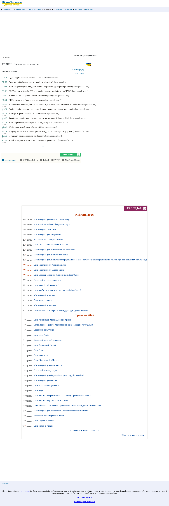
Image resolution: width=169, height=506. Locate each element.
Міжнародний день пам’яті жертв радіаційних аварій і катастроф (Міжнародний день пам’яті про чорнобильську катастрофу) (90, 260)
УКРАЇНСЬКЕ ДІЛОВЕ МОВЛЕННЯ (27, 9)
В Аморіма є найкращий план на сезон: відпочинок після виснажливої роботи (44, 104)
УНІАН (56, 160)
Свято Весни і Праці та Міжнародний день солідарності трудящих (63, 325)
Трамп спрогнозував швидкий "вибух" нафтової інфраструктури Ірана (40, 86)
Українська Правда (72, 160)
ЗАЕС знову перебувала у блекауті (24, 127)
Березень (77, 430)
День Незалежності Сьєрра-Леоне (49, 270)
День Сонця (39, 350)
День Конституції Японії (45, 345)
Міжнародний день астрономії (47, 234)
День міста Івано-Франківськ (47, 385)
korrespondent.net (11, 160)
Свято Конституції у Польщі (46, 360)
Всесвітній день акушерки (45, 370)
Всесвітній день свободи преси (48, 340)
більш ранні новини (48, 147)
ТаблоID (46, 160)
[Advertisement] (79, 33)
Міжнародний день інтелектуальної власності (54, 250)
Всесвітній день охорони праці (47, 280)
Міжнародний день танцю (45, 295)
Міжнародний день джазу (45, 305)
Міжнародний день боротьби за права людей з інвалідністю (60, 375)
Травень (93, 430)
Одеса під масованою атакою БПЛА (25, 78)
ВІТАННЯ (67, 9)
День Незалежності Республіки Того (50, 265)
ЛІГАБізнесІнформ (30, 160)
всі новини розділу (78, 70)
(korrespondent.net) (50, 78)
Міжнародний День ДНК (45, 229)
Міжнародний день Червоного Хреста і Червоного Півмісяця (61, 411)
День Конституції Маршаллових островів (52, 320)
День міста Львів (41, 335)
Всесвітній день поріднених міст (48, 239)
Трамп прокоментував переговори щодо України (30, 122)
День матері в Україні (43, 426)
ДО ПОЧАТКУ (7, 9)
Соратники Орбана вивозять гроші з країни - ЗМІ (31, 82)
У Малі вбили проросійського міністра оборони (30, 95)
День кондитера (41, 355)
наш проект (25, 491)
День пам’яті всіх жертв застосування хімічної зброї (57, 290)
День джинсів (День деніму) (46, 285)
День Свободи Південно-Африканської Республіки (56, 275)
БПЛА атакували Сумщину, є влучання (26, 100)
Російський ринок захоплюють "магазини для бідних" (33, 140)
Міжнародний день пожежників (48, 365)
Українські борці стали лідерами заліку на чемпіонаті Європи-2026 (39, 118)
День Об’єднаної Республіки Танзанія (51, 244)
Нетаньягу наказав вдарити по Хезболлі (27, 136)
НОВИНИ (46, 9)
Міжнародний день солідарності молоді (51, 219)
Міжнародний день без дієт (46, 380)
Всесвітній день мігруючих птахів (49, 416)
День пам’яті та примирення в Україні (51, 400)
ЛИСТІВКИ (78, 9)
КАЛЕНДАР (57, 9)
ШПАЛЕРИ (89, 9)
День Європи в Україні (44, 421)
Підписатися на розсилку (134, 435)
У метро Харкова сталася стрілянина (25, 113)
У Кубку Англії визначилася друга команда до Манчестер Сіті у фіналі (40, 131)
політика (5, 484)
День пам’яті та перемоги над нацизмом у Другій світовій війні (62, 395)
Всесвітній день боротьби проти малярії (52, 224)
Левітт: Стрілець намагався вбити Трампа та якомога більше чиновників (41, 109)
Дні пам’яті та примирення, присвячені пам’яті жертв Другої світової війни (68, 405)
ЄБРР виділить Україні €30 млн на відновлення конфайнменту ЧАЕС (40, 91)
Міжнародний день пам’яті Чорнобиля (51, 255)
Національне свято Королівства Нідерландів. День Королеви (61, 310)
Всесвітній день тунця (44, 330)
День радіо (38, 390)
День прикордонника (43, 300)
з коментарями (79, 73)
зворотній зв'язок (84, 497)
